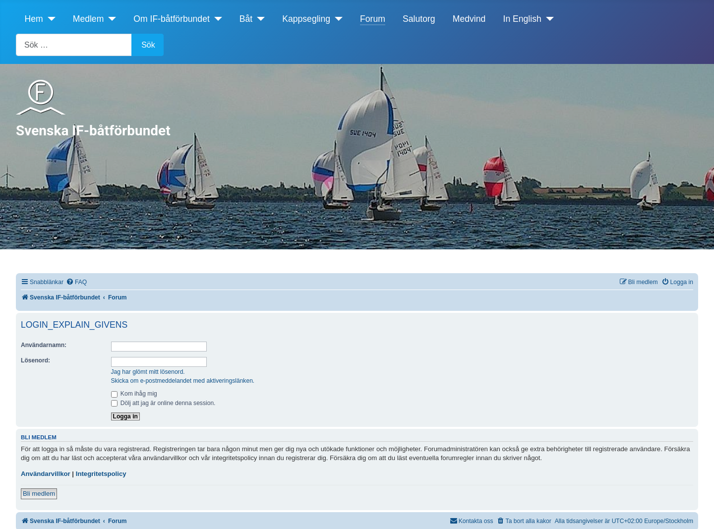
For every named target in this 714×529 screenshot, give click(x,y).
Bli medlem (39, 493)
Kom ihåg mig (134, 393)
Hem (34, 19)
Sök (148, 45)
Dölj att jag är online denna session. (163, 403)
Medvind (469, 19)
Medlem (88, 19)
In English (522, 19)
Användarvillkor (45, 473)
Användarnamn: (43, 345)
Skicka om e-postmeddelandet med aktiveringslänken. (183, 380)
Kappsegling (306, 19)
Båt (245, 19)
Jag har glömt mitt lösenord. (148, 371)
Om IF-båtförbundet (171, 19)
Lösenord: (35, 360)
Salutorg (419, 19)
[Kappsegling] (336, 18)
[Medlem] (110, 18)
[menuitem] (76, 282)
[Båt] (258, 18)
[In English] (547, 18)
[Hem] (49, 18)
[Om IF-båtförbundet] (216, 18)
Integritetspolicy (101, 473)
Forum (372, 19)
